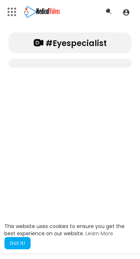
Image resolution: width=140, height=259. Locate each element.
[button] (126, 12)
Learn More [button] (99, 233)
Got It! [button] (17, 243)
